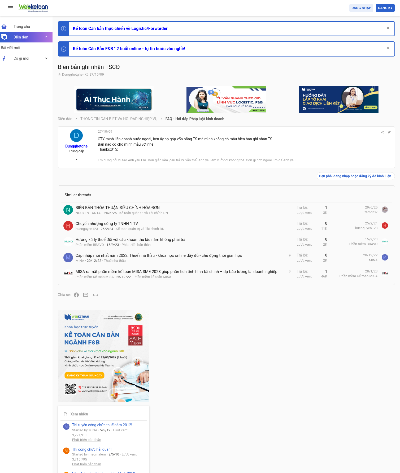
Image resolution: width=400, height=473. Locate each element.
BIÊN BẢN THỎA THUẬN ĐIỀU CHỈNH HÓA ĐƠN (121, 207)
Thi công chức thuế (357, 359)
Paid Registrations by (104, 456)
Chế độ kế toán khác (358, 330)
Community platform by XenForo (107, 451)
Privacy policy (334, 438)
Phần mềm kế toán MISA (155, 288)
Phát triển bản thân (139, 245)
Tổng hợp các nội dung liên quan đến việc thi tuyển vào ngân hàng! (365, 309)
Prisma (68, 438)
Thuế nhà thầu (118, 266)
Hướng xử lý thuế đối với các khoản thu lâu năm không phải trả (134, 239)
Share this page (361, 417)
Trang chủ (371, 438)
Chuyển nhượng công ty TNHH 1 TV (110, 223)
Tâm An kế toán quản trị (353, 387)
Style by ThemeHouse (79, 461)
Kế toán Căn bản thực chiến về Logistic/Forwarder (123, 28)
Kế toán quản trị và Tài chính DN (147, 213)
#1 (318, 132)
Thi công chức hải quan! (362, 251)
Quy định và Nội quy (306, 438)
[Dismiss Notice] (387, 28)
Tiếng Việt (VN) (93, 438)
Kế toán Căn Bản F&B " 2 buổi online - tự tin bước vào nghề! (132, 48)
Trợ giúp (355, 438)
